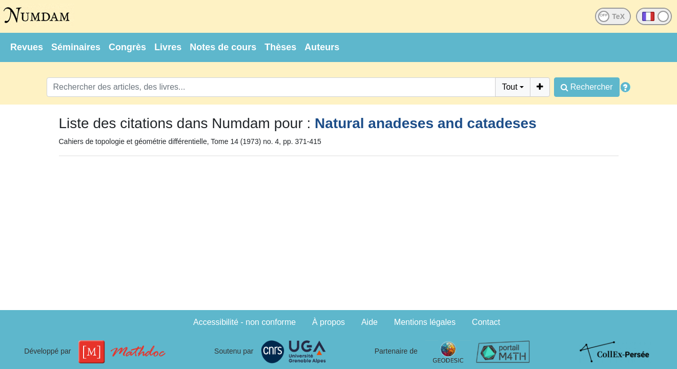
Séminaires (75, 47)
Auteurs (321, 47)
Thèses (280, 47)
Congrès (127, 47)
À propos (328, 322)
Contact (486, 322)
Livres (167, 47)
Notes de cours (223, 47)
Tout (509, 87)
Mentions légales (425, 322)
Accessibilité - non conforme (244, 322)
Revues (26, 47)
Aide (369, 322)
